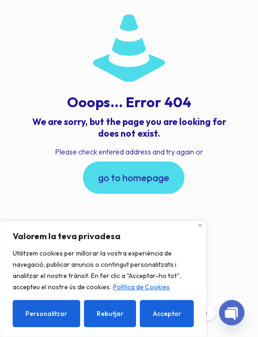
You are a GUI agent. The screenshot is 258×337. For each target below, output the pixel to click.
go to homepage (133, 177)
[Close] (200, 225)
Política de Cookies (141, 287)
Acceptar (167, 313)
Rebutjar (110, 313)
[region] (103, 279)
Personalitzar (46, 313)
